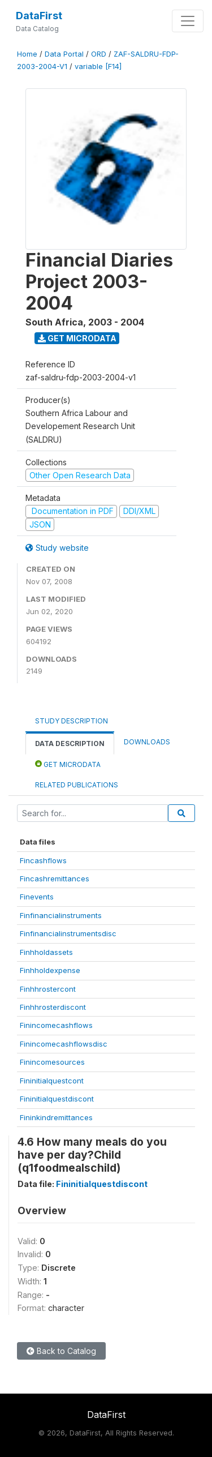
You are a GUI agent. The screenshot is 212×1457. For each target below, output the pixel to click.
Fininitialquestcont (52, 1080)
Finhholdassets (46, 952)
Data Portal (64, 54)
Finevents (37, 896)
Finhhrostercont (48, 988)
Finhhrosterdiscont (53, 1007)
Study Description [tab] (71, 721)
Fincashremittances (54, 878)
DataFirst (39, 16)
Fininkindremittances (56, 1117)
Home (27, 54)
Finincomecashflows (56, 1025)
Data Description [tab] (70, 743)
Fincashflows (43, 860)
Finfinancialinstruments (61, 915)
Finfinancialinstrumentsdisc (68, 933)
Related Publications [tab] (76, 785)
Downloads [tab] (147, 742)
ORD (98, 54)
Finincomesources (52, 1061)
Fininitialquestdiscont (57, 1098)
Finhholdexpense (50, 970)
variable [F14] (98, 66)
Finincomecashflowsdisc (63, 1043)
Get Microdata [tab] (68, 764)
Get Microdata (77, 338)
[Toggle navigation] (188, 21)
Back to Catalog (61, 1351)
